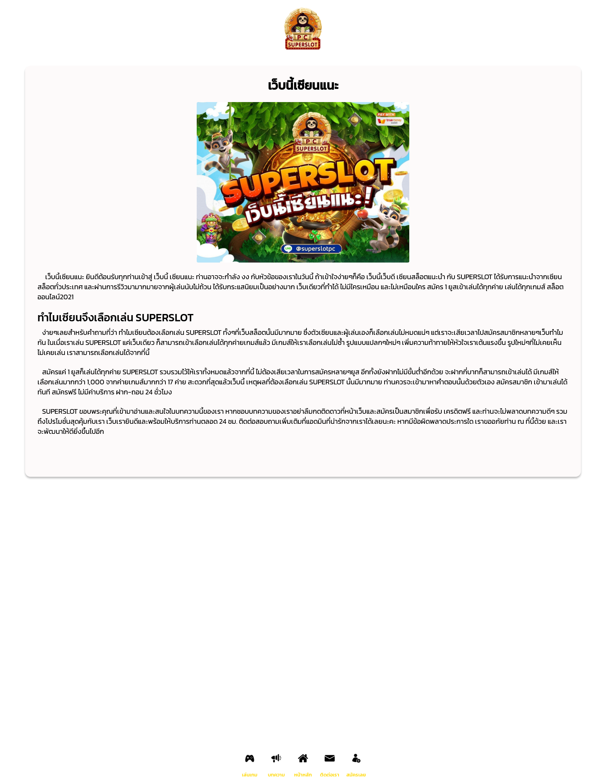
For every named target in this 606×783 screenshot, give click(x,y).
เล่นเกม (249, 774)
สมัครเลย (356, 774)
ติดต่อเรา (329, 774)
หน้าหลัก (303, 774)
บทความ (276, 774)
